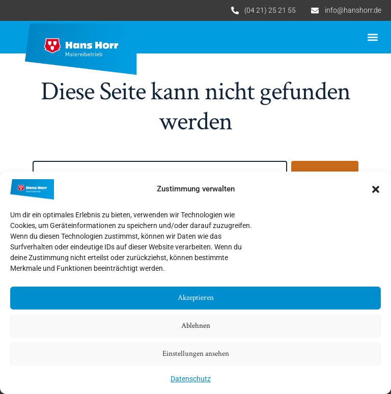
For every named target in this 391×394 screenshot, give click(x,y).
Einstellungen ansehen (195, 353)
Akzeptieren (196, 297)
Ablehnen (195, 325)
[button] (376, 189)
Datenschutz (191, 379)
